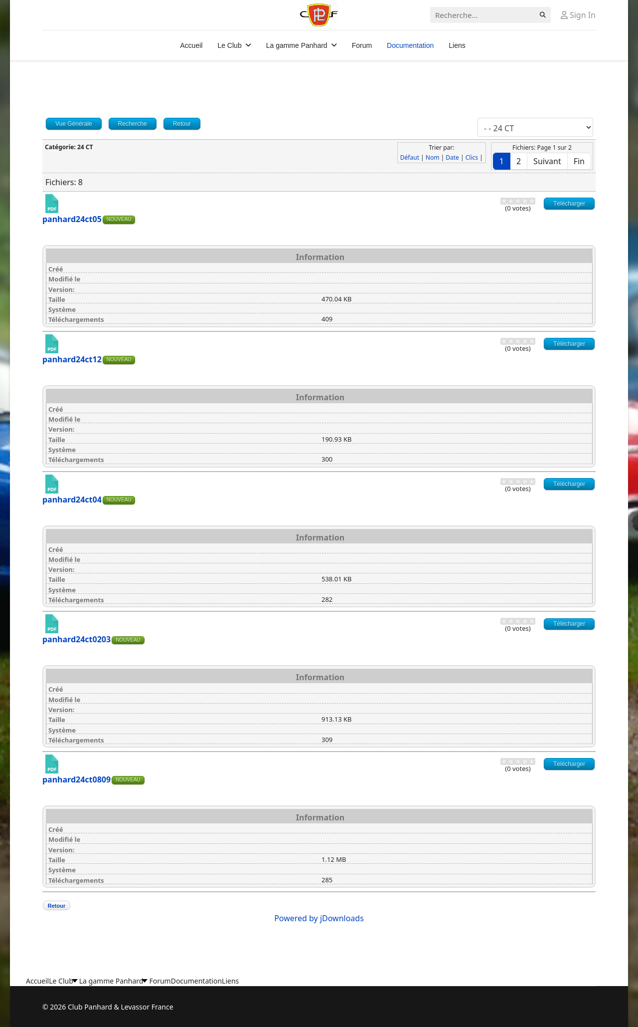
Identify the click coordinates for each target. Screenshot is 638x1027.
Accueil (191, 45)
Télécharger (569, 203)
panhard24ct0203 (76, 639)
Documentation (410, 45)
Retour (56, 906)
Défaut (409, 157)
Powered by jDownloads (319, 918)
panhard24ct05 (72, 219)
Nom (433, 157)
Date (452, 157)
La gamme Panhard (296, 45)
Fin (579, 161)
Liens (457, 45)
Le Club (229, 45)
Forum (362, 45)
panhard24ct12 (72, 359)
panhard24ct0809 (76, 779)
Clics (472, 157)
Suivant (547, 161)
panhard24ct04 (72, 499)
